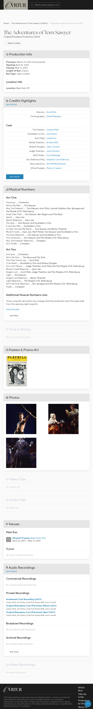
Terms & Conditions (42, 705)
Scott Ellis (51, 100)
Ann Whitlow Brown (56, 151)
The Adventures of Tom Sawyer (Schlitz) (30, 11)
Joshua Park (53, 117)
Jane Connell (53, 134)
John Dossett (53, 139)
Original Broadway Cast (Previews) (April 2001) (30, 600)
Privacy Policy (60, 705)
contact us (41, 698)
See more (14, 639)
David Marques (54, 104)
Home (6, 11)
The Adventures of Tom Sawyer (37, 20)
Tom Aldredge (53, 143)
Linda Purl (51, 126)
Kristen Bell (52, 130)
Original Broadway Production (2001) (22, 24)
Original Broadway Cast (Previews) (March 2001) (31, 593)
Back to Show (12, 31)
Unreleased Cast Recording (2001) (24, 587)
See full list (11, 92)
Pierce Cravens (54, 156)
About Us (82, 695)
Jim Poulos (52, 121)
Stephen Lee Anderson (58, 147)
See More (14, 303)
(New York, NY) (29, 526)
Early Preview (12, 297)
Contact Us (83, 698)
